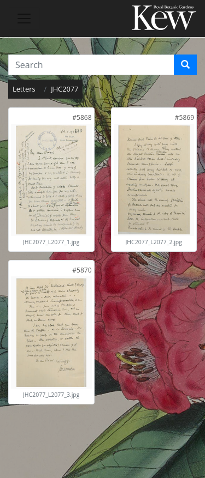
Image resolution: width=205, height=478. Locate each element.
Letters (24, 89)
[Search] (185, 65)
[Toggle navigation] (24, 18)
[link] (81, 117)
